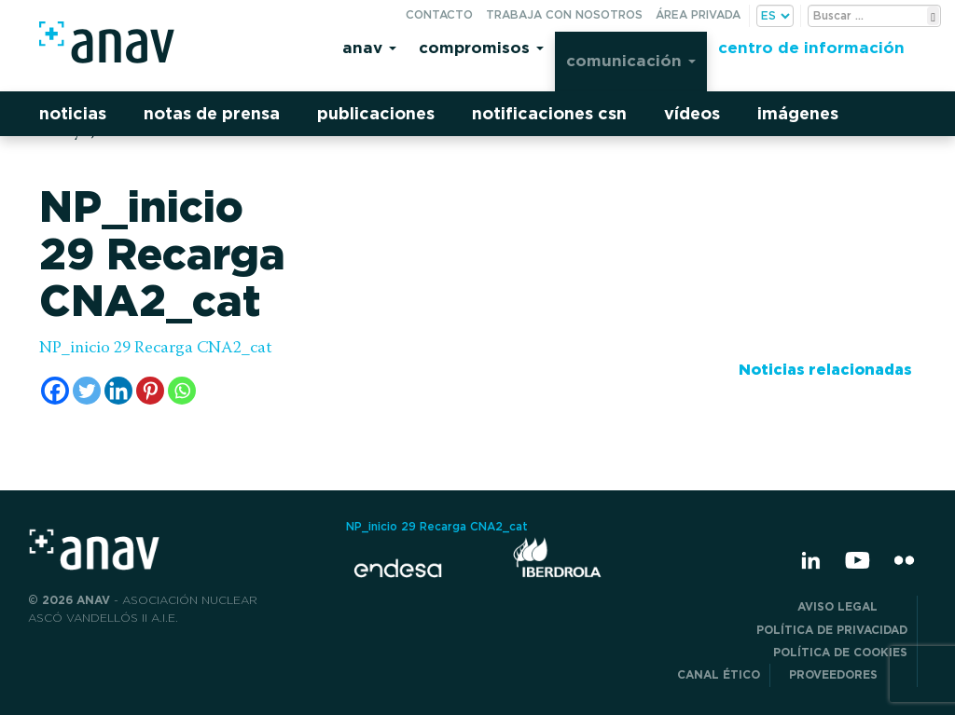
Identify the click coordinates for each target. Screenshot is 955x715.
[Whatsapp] (182, 391)
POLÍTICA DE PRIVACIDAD (831, 630)
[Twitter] (87, 391)
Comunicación (631, 60)
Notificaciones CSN (549, 113)
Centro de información (811, 47)
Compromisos (481, 47)
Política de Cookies (840, 652)
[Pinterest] (150, 391)
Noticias (72, 113)
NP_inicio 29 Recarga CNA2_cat (155, 348)
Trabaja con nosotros (564, 14)
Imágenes (797, 113)
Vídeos (692, 113)
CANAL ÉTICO (718, 674)
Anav (369, 47)
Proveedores (848, 674)
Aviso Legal (852, 606)
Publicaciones (376, 113)
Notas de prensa (212, 113)
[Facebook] (55, 391)
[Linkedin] (118, 391)
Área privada (698, 14)
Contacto (439, 14)
